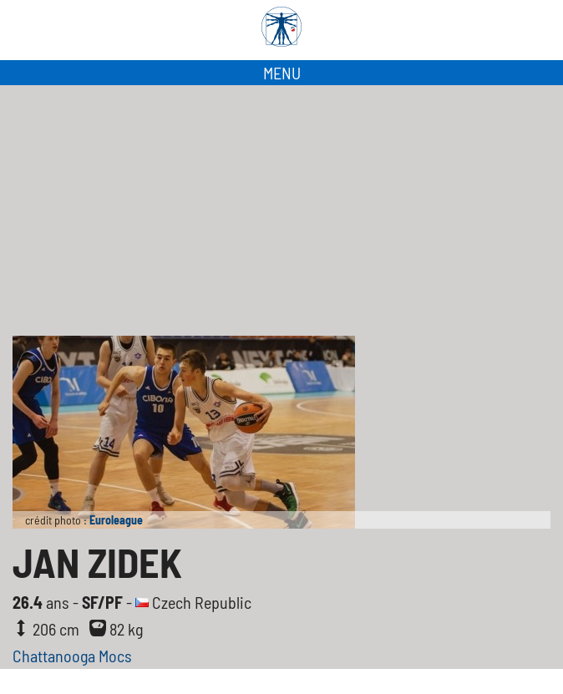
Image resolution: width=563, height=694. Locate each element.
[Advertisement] (281, 210)
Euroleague (116, 520)
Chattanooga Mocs (72, 656)
